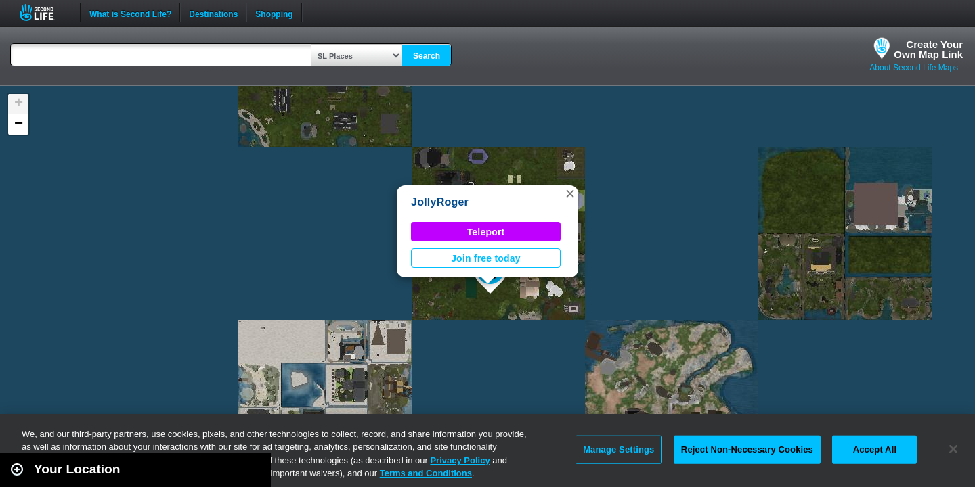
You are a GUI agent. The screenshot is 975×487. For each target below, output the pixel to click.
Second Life (44, 12)
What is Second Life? (130, 12)
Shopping (273, 12)
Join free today (486, 258)
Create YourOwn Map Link (928, 49)
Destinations (213, 12)
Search (426, 56)
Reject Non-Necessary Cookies (747, 449)
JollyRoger (440, 202)
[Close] (953, 449)
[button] (570, 193)
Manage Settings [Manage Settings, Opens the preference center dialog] (618, 449)
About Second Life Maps (913, 67)
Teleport (486, 232)
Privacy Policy (460, 460)
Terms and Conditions (426, 473)
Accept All (874, 449)
